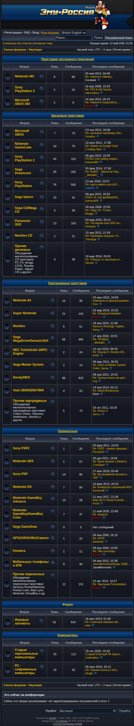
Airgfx (89, 673)
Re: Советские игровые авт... (102, 622)
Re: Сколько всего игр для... (110, 377)
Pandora (19, 551)
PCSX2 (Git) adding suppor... (102, 158)
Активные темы (43, 43)
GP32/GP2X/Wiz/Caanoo (31, 538)
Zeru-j (96, 414)
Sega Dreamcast (23, 171)
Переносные (67, 431)
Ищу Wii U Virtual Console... (109, 500)
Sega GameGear (25, 527)
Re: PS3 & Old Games (98, 89)
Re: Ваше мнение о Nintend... (110, 461)
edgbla (90, 187)
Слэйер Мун (94, 149)
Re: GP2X (99, 538)
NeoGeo (19, 326)
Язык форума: (50, 32)
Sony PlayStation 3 (25, 89)
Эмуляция (35, 49)
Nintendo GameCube (23, 145)
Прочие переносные (28, 574)
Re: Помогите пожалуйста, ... (102, 102)
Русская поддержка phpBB (67, 724)
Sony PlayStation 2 (25, 158)
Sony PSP (20, 474)
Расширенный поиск (118, 37)
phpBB (52, 718)
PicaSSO (99, 451)
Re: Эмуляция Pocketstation (109, 584)
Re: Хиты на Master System (109, 365)
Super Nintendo (24, 313)
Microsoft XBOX (22, 132)
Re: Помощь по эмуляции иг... (104, 259)
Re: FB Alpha (100, 339)
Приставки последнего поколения (67, 59)
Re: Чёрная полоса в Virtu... (102, 670)
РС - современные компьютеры (25, 669)
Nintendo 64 (22, 300)
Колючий (99, 490)
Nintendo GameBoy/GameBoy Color (28, 513)
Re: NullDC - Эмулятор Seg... (103, 171)
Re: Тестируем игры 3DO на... (104, 223)
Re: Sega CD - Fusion (98, 210)
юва (88, 625)
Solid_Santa (100, 368)
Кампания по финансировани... (112, 300)
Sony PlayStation (23, 184)
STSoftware (61, 721)
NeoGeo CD (23, 235)
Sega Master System (28, 364)
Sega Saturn (24, 197)
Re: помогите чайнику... (99, 76)
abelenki (98, 541)
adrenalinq (92, 92)
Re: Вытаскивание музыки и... (111, 474)
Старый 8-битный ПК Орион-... (104, 654)
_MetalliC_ (92, 175)
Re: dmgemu (100, 514)
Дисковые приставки (67, 116)
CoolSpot (99, 464)
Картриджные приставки (67, 283)
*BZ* (96, 477)
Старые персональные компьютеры (26, 653)
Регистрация (13, 32)
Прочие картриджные (30, 401)
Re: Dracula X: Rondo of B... (109, 352)
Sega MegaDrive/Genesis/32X (30, 339)
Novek (90, 262)
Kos (95, 304)
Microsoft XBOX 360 (22, 102)
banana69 (92, 162)
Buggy (90, 213)
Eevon (89, 105)
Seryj (96, 329)
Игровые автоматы (22, 621)
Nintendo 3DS (23, 461)
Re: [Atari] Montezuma (106, 390)
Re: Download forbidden (107, 313)
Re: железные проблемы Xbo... (104, 133)
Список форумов (15, 49)
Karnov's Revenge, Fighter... (109, 326)
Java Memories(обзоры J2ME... (111, 564)
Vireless (91, 226)
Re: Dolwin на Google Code (102, 146)
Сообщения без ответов (17, 43)
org (95, 381)
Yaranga (91, 239)
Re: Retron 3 (100, 410)
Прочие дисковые (22, 248)
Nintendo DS (22, 487)
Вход (35, 32)
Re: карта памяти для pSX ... (103, 184)
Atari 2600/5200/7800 (28, 390)
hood (96, 503)
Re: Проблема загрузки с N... (103, 235)
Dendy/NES (21, 377)
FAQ (27, 32)
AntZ (96, 355)
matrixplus (92, 657)
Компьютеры (67, 635)
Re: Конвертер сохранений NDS (112, 487)
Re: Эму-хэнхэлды (104, 551)
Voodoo (90, 136)
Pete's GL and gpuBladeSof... (103, 197)
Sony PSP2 (21, 448)
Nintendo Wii (24, 76)
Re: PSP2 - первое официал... (111, 448)
